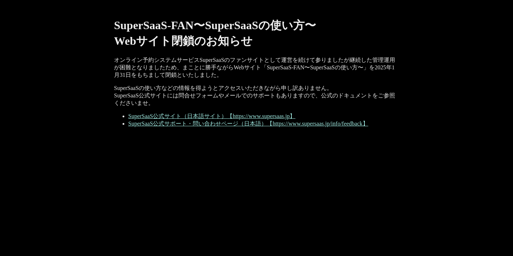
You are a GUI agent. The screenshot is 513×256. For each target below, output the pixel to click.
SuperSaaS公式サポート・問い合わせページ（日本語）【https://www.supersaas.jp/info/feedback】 (248, 124)
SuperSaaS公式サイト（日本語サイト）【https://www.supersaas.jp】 (211, 116)
